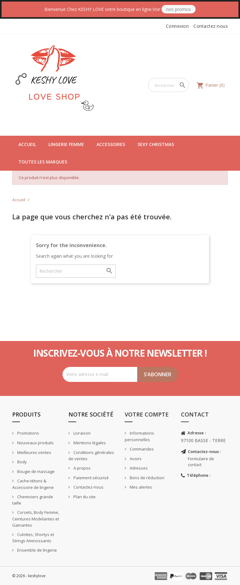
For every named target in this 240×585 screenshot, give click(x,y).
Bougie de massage (35, 471)
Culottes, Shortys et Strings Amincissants (33, 538)
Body (21, 462)
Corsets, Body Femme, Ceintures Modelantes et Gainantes (35, 518)
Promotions (27, 433)
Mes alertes (140, 487)
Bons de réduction (146, 477)
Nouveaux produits (35, 443)
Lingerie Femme (66, 144)
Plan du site (84, 497)
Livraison (81, 433)
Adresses (138, 468)
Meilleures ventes (33, 452)
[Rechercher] (168, 85)
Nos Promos (178, 9)
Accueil (27, 144)
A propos (81, 468)
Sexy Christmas (156, 144)
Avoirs (135, 458)
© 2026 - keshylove (29, 575)
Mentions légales (89, 443)
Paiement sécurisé (90, 477)
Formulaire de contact (201, 461)
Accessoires (111, 144)
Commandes (141, 449)
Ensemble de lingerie (36, 550)
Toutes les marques (42, 162)
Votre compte (147, 414)
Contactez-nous (210, 26)
